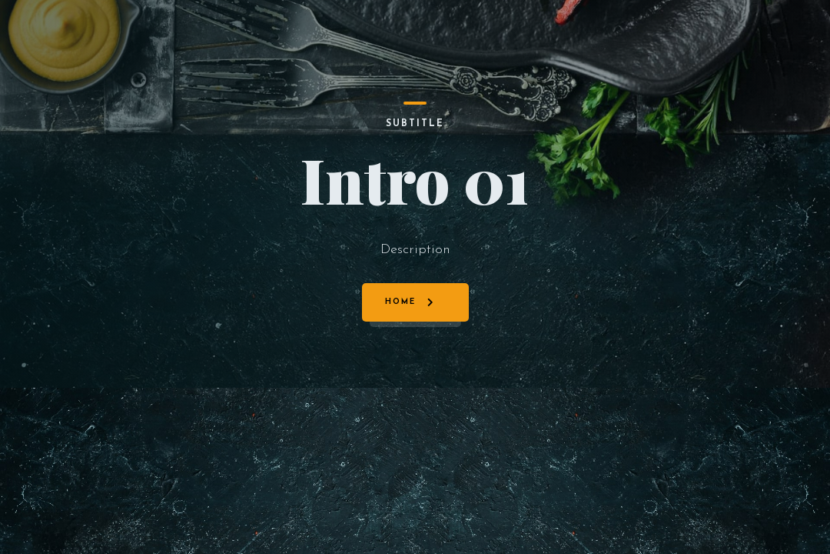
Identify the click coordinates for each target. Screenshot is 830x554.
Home (400, 302)
